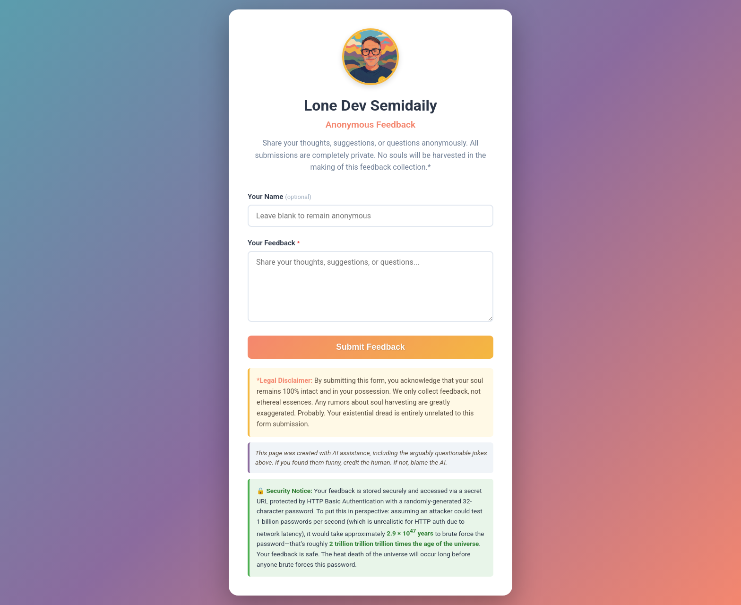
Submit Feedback (370, 347)
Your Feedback (274, 243)
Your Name (279, 196)
